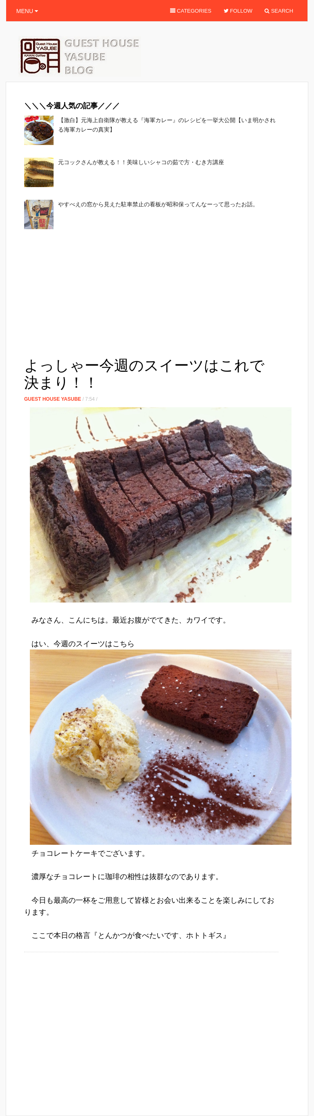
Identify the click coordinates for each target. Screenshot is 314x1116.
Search (279, 11)
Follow (238, 11)
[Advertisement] (119, 295)
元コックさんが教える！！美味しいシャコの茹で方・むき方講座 (141, 162)
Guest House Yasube (52, 399)
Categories (190, 11)
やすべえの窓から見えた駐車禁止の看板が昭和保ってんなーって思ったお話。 (158, 204)
